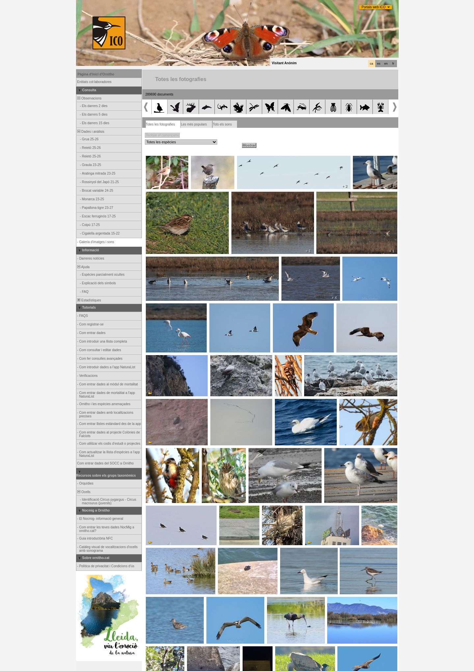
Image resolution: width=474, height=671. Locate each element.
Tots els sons (222, 124)
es (379, 63)
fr (393, 63)
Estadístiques (89, 300)
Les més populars (194, 124)
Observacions (89, 98)
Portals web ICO (374, 7)
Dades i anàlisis (91, 131)
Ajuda (83, 267)
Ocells (84, 492)
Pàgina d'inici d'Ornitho (96, 74)
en (385, 63)
